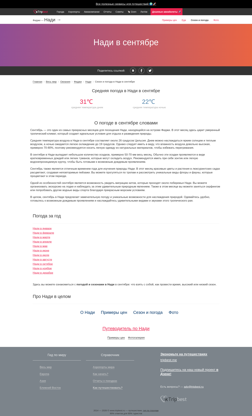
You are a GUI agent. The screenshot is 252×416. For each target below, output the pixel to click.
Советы (120, 11)
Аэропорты (74, 11)
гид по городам (151, 410)
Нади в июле (41, 255)
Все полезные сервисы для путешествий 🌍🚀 (126, 4)
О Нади (87, 312)
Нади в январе (42, 228)
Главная (37, 81)
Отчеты (107, 11)
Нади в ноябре (42, 268)
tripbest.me (168, 360)
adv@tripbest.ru (194, 386)
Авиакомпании (91, 11)
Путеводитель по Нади (125, 328)
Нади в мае (40, 246)
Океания (65, 81)
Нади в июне (41, 250)
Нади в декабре (43, 272)
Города (60, 11)
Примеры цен (169, 20)
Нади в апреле (42, 241)
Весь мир (51, 81)
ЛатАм (143, 11)
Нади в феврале (43, 232)
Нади (88, 81)
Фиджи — (38, 20)
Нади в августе (42, 259)
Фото (216, 20)
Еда (184, 20)
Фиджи (78, 81)
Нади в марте (41, 237)
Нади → (52, 20)
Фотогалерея (136, 337)
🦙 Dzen (132, 11)
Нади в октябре (43, 264)
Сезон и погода (148, 312)
